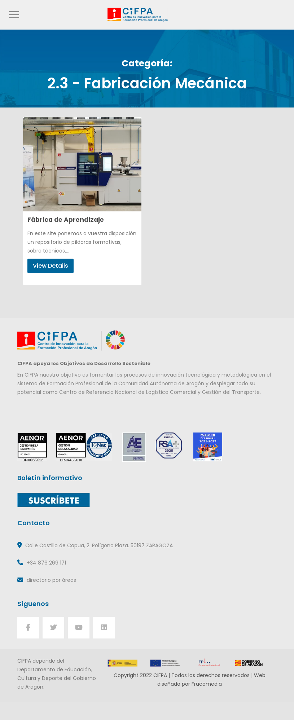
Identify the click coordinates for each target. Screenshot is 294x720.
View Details (50, 266)
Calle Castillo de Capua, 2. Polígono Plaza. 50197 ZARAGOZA (99, 545)
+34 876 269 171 (46, 562)
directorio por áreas (51, 580)
